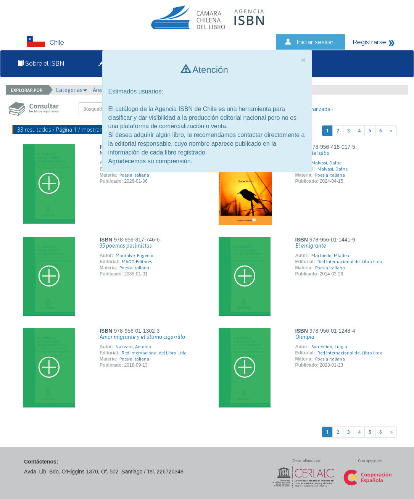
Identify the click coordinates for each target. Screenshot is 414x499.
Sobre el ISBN (41, 63)
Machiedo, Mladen (330, 255)
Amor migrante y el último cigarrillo (142, 337)
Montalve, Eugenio (134, 255)
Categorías (71, 90)
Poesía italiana (134, 175)
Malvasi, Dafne (326, 163)
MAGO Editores (137, 261)
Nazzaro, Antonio (133, 346)
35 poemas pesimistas (126, 246)
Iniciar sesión (314, 42)
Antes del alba (312, 153)
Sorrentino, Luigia (329, 346)
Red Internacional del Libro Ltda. (350, 261)
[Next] (391, 130)
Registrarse (369, 42)
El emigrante (310, 246)
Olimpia (304, 337)
